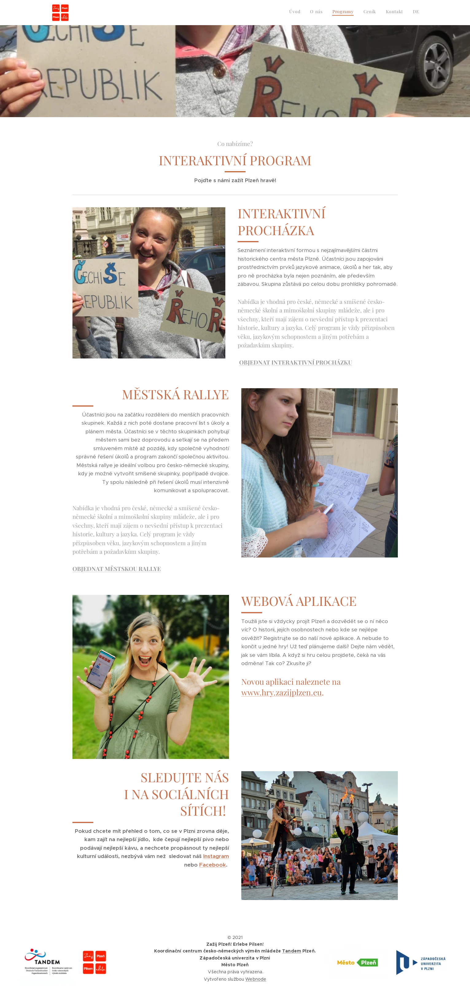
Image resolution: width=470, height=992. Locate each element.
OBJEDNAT (254, 362)
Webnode (255, 979)
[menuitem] (372, 12)
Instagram (216, 856)
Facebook (212, 864)
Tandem (291, 951)
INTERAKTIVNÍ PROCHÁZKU (311, 362)
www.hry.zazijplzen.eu (281, 692)
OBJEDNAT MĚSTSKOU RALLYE (116, 569)
